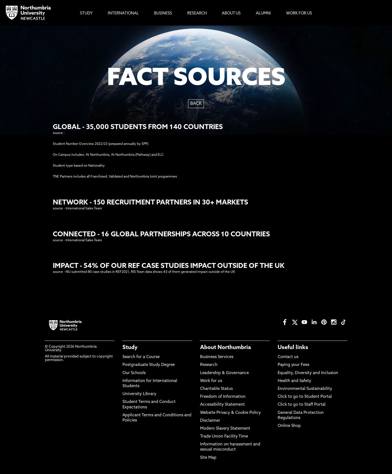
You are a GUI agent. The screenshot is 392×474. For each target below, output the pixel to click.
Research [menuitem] (197, 13)
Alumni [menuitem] (263, 13)
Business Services (216, 357)
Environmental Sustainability (305, 389)
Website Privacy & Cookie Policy (230, 413)
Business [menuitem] (163, 13)
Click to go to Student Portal (305, 397)
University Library (139, 394)
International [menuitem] (123, 13)
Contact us (288, 357)
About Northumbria (225, 347)
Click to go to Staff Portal (302, 405)
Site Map (208, 458)
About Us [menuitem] (231, 13)
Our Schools (134, 373)
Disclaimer (210, 421)
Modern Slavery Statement (225, 429)
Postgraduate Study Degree (148, 365)
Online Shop (289, 426)
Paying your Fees (293, 365)
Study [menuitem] (86, 13)
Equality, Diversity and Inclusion (308, 373)
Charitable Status (216, 389)
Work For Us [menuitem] (299, 13)
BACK (196, 104)
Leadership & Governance (224, 373)
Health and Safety (294, 381)
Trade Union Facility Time (224, 437)
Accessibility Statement (222, 405)
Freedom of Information (223, 397)
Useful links (293, 347)
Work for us (211, 381)
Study (129, 347)
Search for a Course (141, 357)
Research (209, 365)
